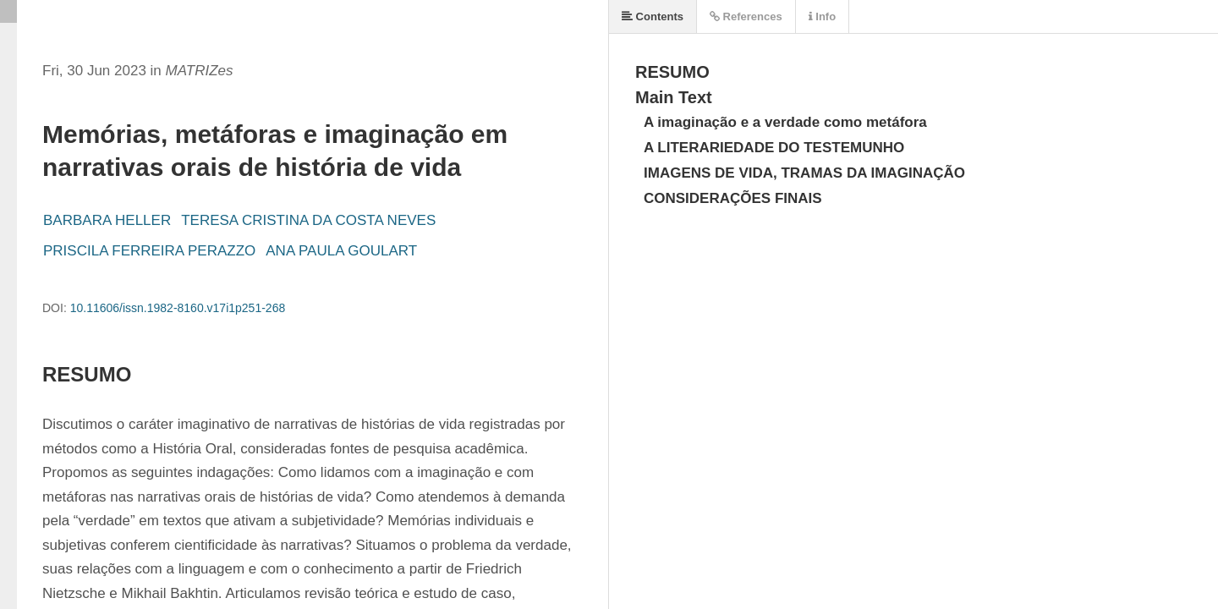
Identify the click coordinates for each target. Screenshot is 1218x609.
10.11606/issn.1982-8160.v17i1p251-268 (178, 308)
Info (822, 16)
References (746, 16)
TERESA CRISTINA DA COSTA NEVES (308, 220)
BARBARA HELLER (107, 220)
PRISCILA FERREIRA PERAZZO (149, 251)
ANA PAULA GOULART (341, 251)
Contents (652, 16)
